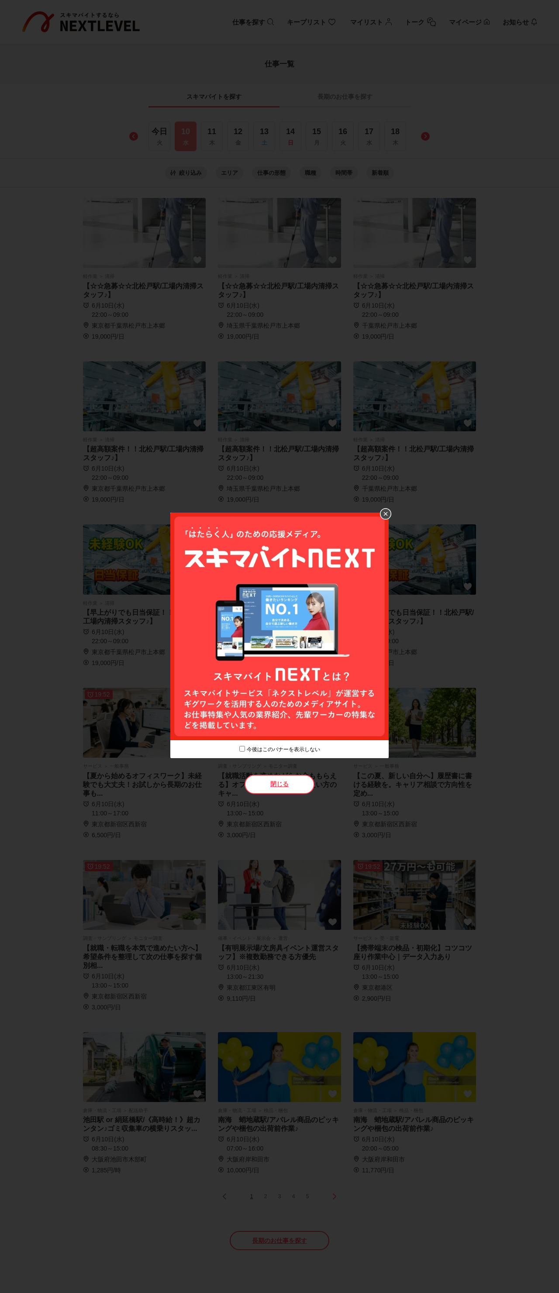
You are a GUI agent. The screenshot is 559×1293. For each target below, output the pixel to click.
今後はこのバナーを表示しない (283, 749)
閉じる (279, 783)
